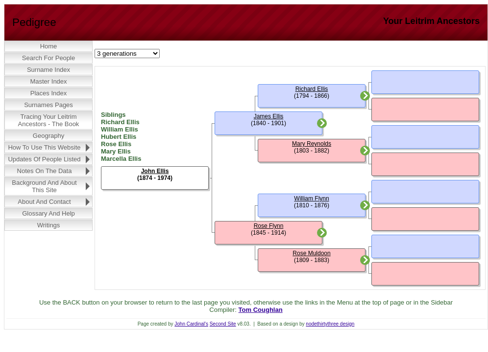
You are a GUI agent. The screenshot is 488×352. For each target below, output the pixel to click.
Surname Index (48, 69)
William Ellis (119, 129)
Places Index (48, 93)
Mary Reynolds (311, 143)
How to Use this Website (44, 147)
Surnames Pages (48, 105)
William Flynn (311, 198)
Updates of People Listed (44, 159)
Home (48, 46)
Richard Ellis (120, 122)
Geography (48, 135)
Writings (48, 225)
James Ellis (269, 116)
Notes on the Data (44, 171)
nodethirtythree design (330, 324)
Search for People (48, 58)
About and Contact (44, 201)
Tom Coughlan (261, 309)
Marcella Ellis (121, 158)
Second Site (223, 324)
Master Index (48, 81)
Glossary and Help (48, 213)
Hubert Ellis (118, 136)
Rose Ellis (116, 144)
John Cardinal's (191, 324)
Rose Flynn (269, 225)
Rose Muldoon (311, 253)
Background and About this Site (44, 186)
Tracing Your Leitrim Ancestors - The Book (48, 120)
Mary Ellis (116, 151)
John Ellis (155, 171)
